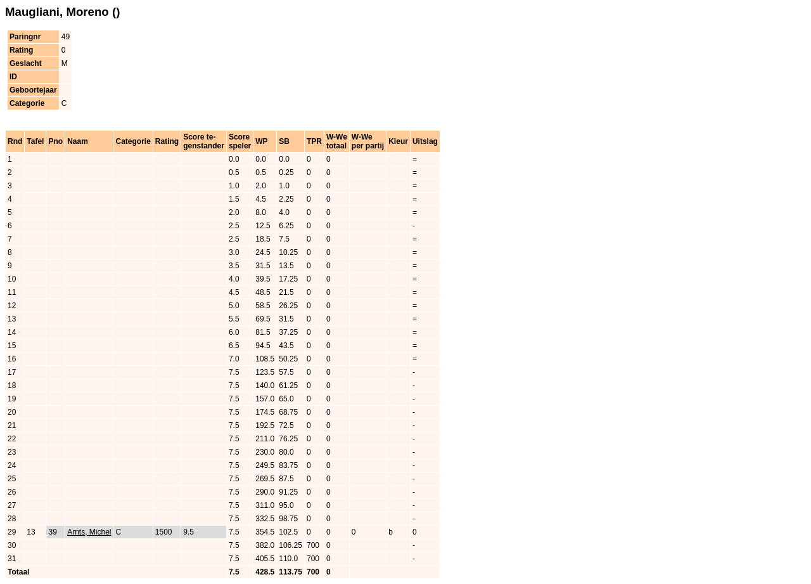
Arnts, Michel (89, 532)
